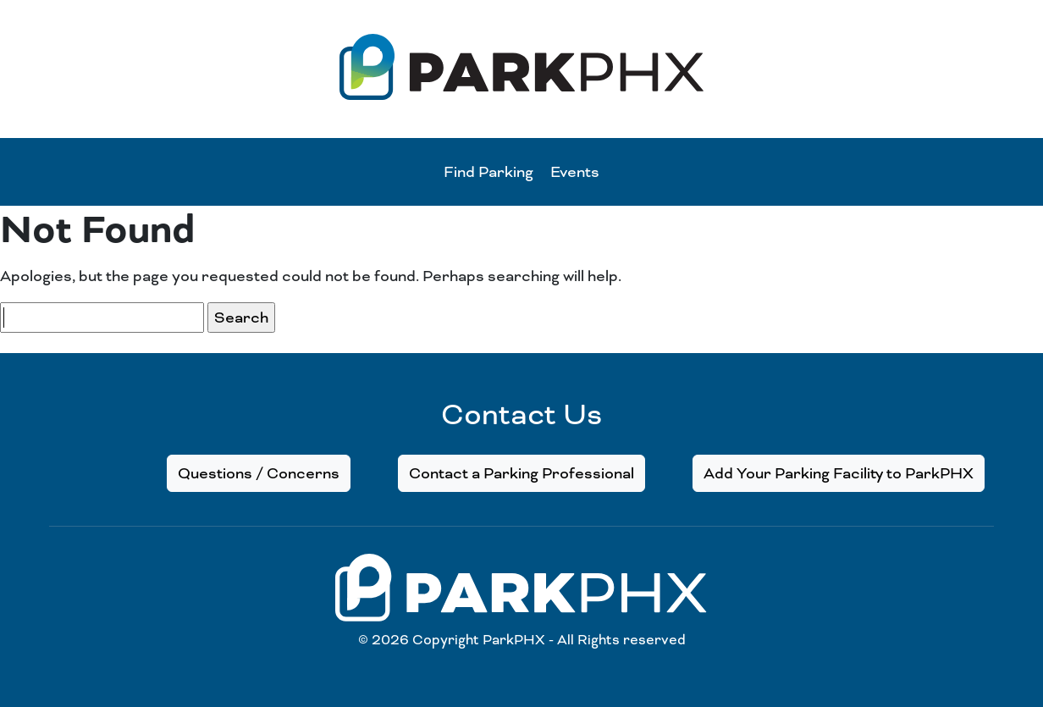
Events (574, 172)
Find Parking (488, 172)
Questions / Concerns (258, 473)
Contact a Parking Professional (521, 473)
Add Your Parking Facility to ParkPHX (839, 473)
